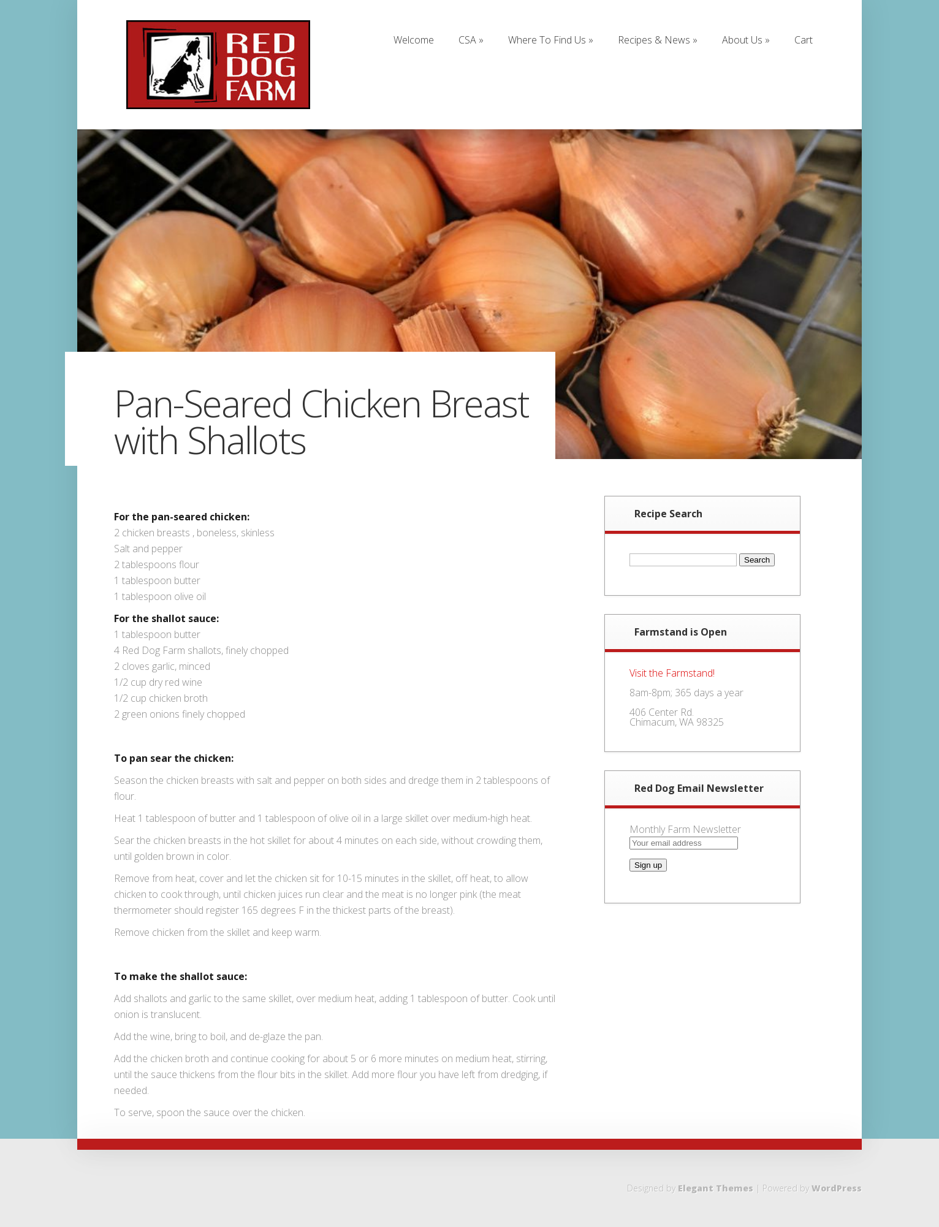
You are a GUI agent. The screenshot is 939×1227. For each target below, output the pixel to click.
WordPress (837, 1188)
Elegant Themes (715, 1188)
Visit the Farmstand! (672, 673)
